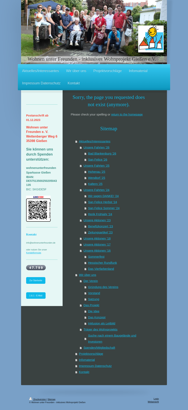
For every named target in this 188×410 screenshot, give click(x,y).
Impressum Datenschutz (95, 366)
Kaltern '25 (95, 183)
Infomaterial (87, 359)
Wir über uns (87, 275)
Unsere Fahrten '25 (96, 165)
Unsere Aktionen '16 (97, 250)
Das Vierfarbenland (101, 268)
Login (156, 398)
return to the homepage (127, 114)
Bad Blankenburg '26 (102, 153)
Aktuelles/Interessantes (94, 141)
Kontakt (84, 372)
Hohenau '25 (96, 171)
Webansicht (153, 401)
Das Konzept (97, 317)
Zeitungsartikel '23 (100, 232)
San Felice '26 (97, 159)
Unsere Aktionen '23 (97, 220)
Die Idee (93, 311)
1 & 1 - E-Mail (35, 295)
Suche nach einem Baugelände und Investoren (112, 338)
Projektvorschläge (91, 353)
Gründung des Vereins (103, 287)
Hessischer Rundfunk (102, 262)
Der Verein (90, 281)
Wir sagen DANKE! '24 (103, 196)
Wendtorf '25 (96, 177)
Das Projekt (91, 305)
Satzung (93, 299)
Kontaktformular (33, 252)
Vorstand (94, 293)
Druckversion (37, 399)
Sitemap (52, 399)
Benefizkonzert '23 (100, 226)
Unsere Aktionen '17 (97, 244)
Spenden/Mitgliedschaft (99, 347)
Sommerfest (96, 256)
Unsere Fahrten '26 (96, 147)
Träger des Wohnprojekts (100, 329)
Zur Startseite (35, 280)
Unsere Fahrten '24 (96, 190)
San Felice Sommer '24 (104, 208)
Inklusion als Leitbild (101, 323)
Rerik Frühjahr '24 (100, 214)
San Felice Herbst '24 (102, 202)
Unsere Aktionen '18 (97, 238)
